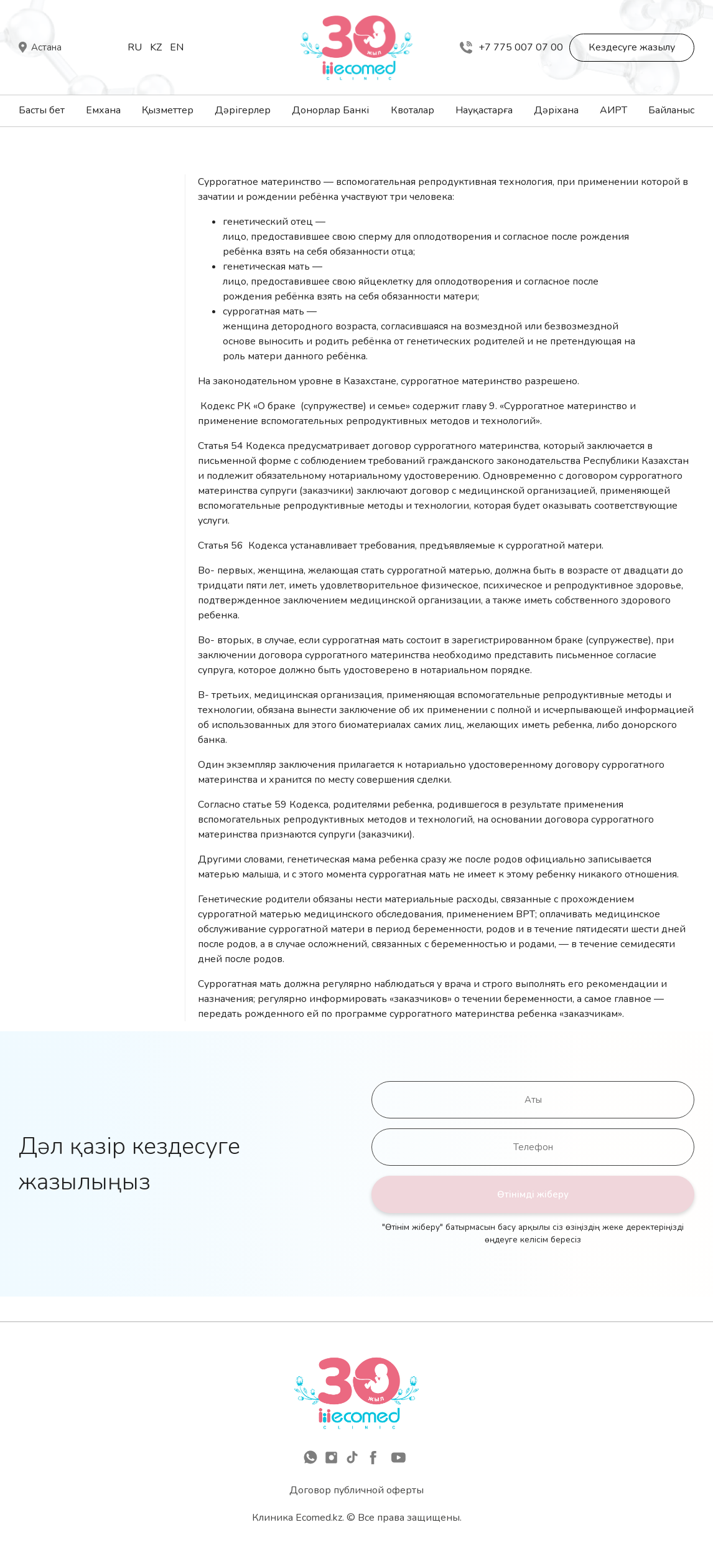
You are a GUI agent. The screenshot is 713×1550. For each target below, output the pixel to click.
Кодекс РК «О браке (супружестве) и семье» (305, 406)
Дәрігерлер (243, 110)
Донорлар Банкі (330, 110)
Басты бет (42, 110)
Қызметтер (167, 110)
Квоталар (412, 110)
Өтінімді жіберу (533, 1194)
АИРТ (613, 110)
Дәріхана (556, 110)
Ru (135, 47)
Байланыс (671, 110)
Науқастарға (484, 110)
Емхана (103, 110)
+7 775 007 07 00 (511, 47)
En (177, 47)
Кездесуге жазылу (632, 47)
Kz (156, 47)
